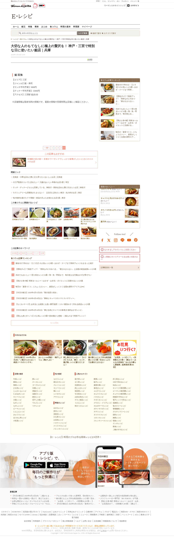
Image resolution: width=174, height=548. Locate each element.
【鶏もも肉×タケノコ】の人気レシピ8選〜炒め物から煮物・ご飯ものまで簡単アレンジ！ (51, 316)
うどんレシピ (80, 403)
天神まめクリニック (75, 512)
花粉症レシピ (58, 414)
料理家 (76, 26)
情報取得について (110, 521)
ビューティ (111, 1)
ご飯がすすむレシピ (120, 429)
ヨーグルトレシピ (38, 385)
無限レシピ (117, 418)
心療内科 (89, 512)
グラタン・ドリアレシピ (103, 403)
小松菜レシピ (18, 421)
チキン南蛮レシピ (81, 400)
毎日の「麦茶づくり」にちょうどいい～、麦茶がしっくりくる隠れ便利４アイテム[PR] (50, 287)
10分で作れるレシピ (120, 382)
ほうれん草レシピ (19, 418)
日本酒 (14, 253)
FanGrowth (47, 512)
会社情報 (27, 521)
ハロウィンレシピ (60, 423)
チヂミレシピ (99, 412)
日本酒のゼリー (37, 214)
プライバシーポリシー (51, 521)
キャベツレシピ (19, 397)
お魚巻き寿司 (71, 214)
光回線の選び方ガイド (32, 512)
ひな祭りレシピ (59, 417)
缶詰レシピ (117, 385)
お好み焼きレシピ (81, 397)
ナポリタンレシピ (100, 400)
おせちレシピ (58, 408)
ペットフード (127, 515)
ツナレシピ (36, 406)
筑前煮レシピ (80, 391)
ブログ (107, 512)
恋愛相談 (52, 515)
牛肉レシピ (17, 379)
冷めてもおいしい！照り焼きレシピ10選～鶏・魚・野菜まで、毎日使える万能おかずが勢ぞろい (54, 275)
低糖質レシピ (118, 403)
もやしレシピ (18, 406)
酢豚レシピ (98, 379)
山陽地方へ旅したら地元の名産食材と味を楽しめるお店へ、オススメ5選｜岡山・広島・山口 (137, 496)
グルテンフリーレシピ (121, 412)
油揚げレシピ (37, 394)
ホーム (16, 26)
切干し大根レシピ (38, 400)
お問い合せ (87, 521)
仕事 (42, 253)
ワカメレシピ (37, 403)
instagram (116, 240)
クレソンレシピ (59, 385)
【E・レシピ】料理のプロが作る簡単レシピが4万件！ (75, 437)
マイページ (87, 26)
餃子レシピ (98, 382)
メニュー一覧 (134, 1)
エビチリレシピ (99, 391)
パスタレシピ (99, 397)
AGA (137, 515)
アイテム (98, 512)
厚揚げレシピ (37, 391)
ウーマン (67, 515)
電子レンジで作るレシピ (122, 400)
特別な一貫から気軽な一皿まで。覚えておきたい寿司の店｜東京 (37, 498)
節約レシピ (117, 415)
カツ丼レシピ (80, 382)
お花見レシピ (58, 420)
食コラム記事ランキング (21, 258)
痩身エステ (145, 515)
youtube (129, 240)
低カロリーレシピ (119, 406)
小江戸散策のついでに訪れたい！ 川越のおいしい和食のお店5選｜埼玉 (41, 182)
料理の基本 (65, 26)
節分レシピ (58, 411)
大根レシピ (17, 400)
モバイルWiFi (24, 515)
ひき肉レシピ (18, 388)
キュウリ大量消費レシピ (122, 394)
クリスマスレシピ (60, 426)
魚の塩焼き (37, 233)
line (122, 240)
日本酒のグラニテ (20, 214)
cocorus (35, 515)
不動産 (102, 515)
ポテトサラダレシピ (101, 409)
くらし (104, 1)
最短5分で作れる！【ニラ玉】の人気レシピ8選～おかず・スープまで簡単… (127, 87)
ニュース (84, 515)
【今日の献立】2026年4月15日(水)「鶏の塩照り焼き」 (37, 292)
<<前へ (47, 148)
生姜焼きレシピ (80, 385)
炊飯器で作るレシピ (120, 397)
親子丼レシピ (80, 379)
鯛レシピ (57, 391)
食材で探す (96, 33)
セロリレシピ (58, 379)
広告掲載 (97, 521)
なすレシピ (17, 403)
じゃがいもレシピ (19, 391)
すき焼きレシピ (80, 394)
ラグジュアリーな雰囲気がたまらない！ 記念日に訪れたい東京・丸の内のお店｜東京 (47, 193)
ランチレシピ (118, 423)
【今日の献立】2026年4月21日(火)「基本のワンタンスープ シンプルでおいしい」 (88, 504)
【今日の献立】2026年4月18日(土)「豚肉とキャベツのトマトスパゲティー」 (46, 298)
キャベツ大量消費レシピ (122, 388)
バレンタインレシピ (61, 429)
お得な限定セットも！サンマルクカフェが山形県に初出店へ (36, 501)
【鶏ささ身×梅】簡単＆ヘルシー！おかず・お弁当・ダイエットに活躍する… (127, 122)
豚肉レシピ (17, 382)
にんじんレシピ (19, 412)
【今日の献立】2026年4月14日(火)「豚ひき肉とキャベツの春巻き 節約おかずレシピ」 (49, 310)
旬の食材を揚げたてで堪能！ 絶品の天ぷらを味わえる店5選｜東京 (39, 198)
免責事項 (122, 521)
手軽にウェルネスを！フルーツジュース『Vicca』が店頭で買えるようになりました (45, 504)
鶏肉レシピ (17, 385)
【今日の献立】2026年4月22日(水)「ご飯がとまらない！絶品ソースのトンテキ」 (44, 496)
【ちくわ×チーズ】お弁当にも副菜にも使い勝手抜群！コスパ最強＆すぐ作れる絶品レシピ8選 (53, 304)
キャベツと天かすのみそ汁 (111, 199)
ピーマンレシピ (19, 409)
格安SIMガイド (143, 512)
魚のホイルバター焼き (20, 233)
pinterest (136, 240)
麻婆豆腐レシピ (99, 385)
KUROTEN (16, 512)
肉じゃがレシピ (80, 388)
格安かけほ (12, 515)
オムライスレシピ (100, 394)
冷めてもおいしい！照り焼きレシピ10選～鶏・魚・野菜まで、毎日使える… (126, 111)
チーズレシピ (37, 382)
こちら (103, 531)
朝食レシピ (117, 421)
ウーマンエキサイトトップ (114, 5)
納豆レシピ (36, 397)
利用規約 (36, 521)
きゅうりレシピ (19, 415)
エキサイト (134, 5)
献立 (23, 26)
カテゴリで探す (110, 33)
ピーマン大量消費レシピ (122, 391)
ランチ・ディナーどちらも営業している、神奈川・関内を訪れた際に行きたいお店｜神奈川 (49, 187)
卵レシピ (35, 379)
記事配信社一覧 (107, 267)
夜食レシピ (117, 426)
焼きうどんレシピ (81, 406)
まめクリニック (59, 512)
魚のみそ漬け (89, 233)
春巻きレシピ (99, 388)
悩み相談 (43, 515)
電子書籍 (75, 517)
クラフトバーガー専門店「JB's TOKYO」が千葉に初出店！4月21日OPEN (129, 498)
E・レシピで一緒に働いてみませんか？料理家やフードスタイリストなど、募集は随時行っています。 (75, 526)
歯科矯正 (110, 515)
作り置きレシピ (118, 379)
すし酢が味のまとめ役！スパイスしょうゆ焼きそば (89, 216)
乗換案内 (93, 515)
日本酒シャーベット (71, 233)
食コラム (54, 26)
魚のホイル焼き (54, 233)
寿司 (23, 253)
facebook (102, 240)
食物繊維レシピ (118, 409)
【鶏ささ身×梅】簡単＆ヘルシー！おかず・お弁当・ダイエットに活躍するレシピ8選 (49, 281)
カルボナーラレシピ (101, 406)
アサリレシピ (58, 397)
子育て (98, 1)
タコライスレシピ (100, 415)
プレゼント (125, 1)
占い (118, 1)
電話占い (115, 512)
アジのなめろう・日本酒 (54, 215)
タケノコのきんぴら (109, 211)
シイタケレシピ (59, 394)
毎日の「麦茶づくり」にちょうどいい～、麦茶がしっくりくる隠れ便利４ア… (126, 134)
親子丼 (103, 222)
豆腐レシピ (36, 388)
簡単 (37, 26)
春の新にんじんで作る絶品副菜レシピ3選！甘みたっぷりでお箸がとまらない (86, 498)
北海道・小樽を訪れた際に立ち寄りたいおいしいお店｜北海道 (37, 177)
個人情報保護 (67, 521)
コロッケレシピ (99, 418)
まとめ (44, 26)
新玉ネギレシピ (59, 382)
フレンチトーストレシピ (103, 421)
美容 (118, 515)
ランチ (36, 253)
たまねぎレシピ (19, 394)
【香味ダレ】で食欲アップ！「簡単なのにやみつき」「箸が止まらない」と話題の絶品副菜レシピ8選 (56, 269)
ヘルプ (77, 521)
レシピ (76, 515)
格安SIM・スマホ (128, 512)
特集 (30, 26)
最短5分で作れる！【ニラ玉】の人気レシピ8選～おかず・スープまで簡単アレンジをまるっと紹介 (54, 263)
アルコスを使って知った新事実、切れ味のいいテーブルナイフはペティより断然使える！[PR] (93, 496)
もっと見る (54, 323)
